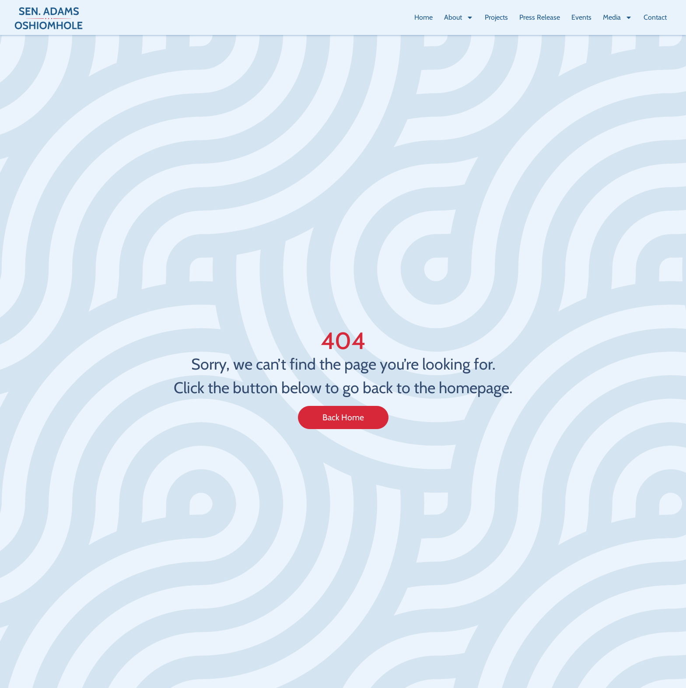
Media (617, 17)
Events (581, 17)
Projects (496, 17)
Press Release (539, 17)
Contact (655, 17)
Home (423, 17)
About (458, 17)
